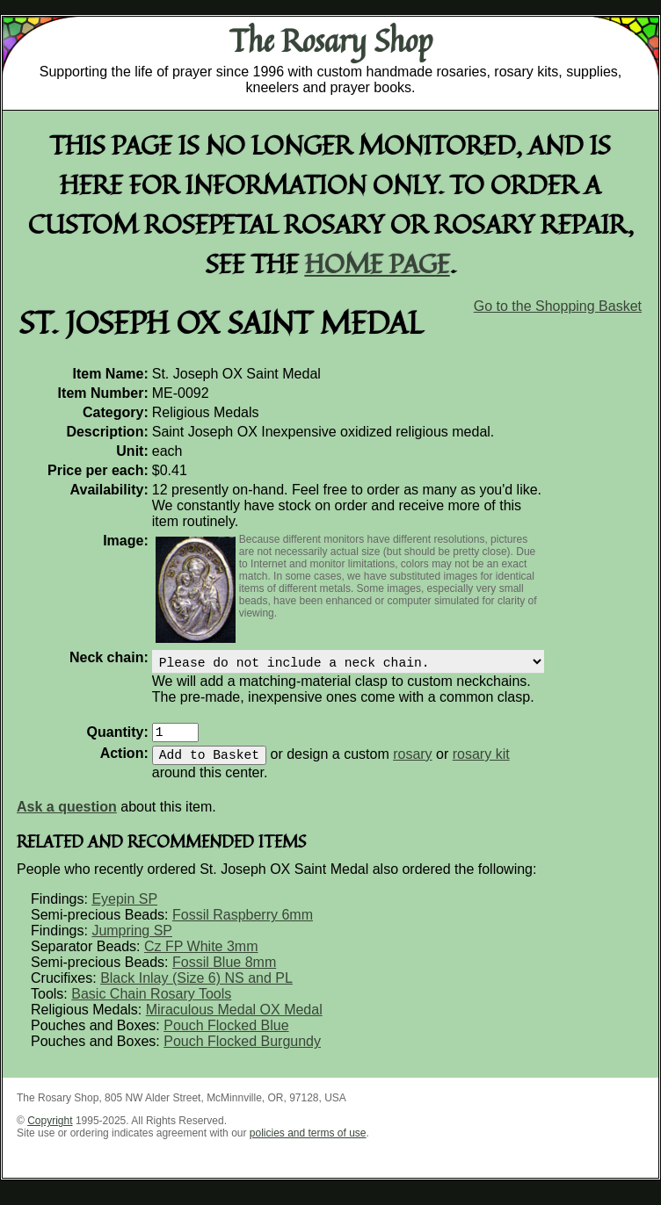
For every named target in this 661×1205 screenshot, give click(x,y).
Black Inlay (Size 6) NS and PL (196, 988)
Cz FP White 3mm (201, 956)
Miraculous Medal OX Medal (234, 1020)
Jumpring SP (131, 941)
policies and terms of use (308, 1143)
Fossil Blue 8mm (224, 972)
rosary (412, 764)
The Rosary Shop (330, 40)
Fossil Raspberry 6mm (242, 925)
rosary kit (481, 764)
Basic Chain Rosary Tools (151, 1004)
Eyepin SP (124, 909)
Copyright (49, 1131)
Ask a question (67, 817)
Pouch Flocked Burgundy (242, 1051)
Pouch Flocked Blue (225, 1035)
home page (377, 263)
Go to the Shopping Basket (558, 306)
